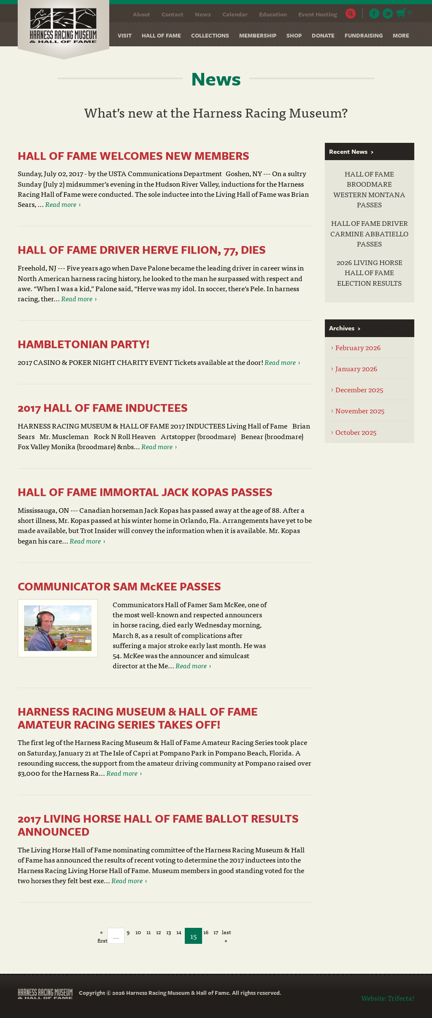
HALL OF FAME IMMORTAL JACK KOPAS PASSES (145, 492)
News (203, 14)
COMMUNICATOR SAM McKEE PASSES (119, 586)
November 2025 (359, 410)
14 (178, 932)
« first (101, 932)
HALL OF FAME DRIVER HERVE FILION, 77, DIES (142, 249)
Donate (323, 35)
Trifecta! (401, 997)
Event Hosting (317, 14)
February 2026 (358, 347)
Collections (210, 35)
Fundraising (364, 35)
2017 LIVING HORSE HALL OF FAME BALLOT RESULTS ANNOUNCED (158, 824)
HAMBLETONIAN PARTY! (84, 344)
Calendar (235, 14)
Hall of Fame (161, 35)
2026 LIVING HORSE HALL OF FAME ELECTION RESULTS (369, 272)
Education (273, 14)
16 (205, 932)
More (401, 35)
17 (215, 932)
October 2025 (355, 431)
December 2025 (359, 389)
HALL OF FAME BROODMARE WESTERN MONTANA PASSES (369, 189)
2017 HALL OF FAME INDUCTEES (103, 407)
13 (168, 932)
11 (148, 932)
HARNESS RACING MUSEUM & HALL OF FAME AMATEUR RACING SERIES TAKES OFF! (138, 717)
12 (158, 932)
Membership (257, 35)
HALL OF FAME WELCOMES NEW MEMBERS (133, 155)
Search (351, 13)
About (141, 14)
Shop (294, 35)
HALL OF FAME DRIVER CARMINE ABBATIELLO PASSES (369, 233)
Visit (125, 35)
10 (138, 932)
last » (226, 932)
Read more (60, 203)
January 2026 (356, 368)
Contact (173, 14)
